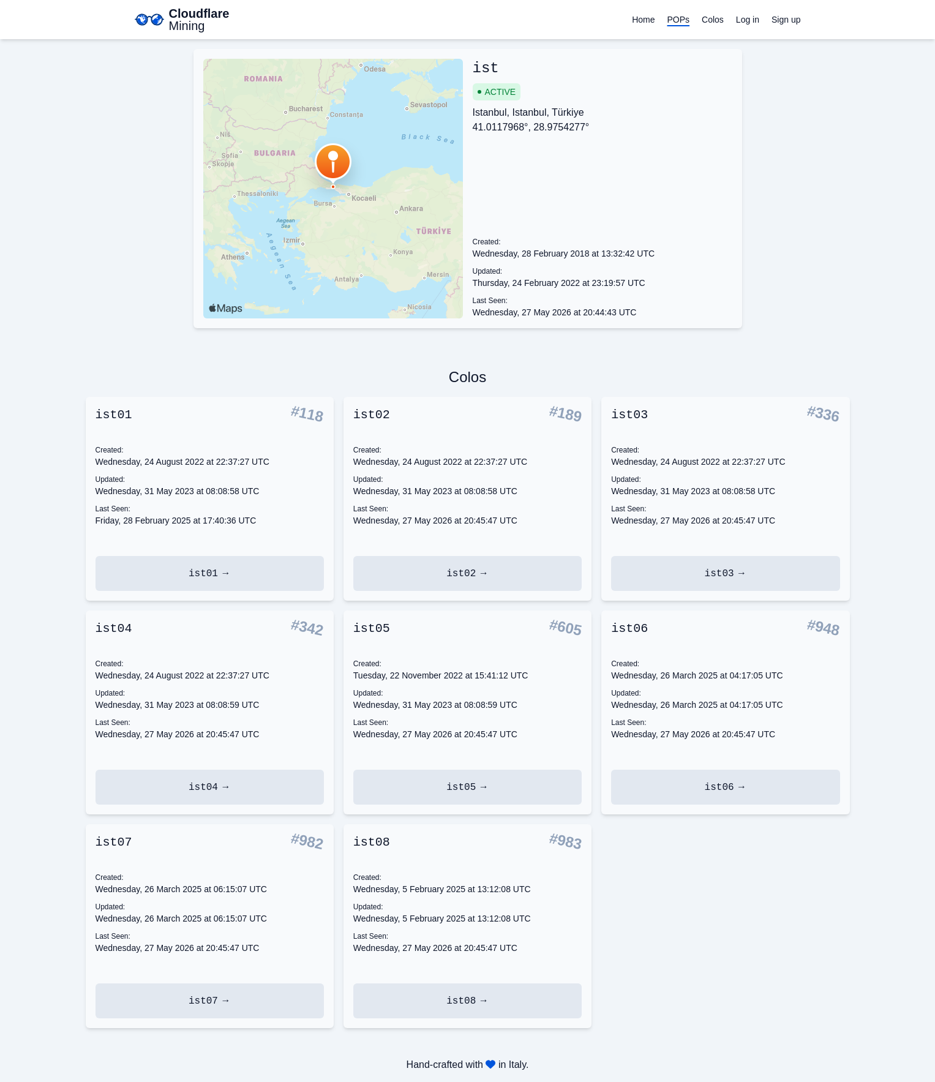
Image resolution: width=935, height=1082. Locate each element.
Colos (713, 19)
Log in (747, 19)
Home (643, 19)
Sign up (786, 19)
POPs (678, 19)
